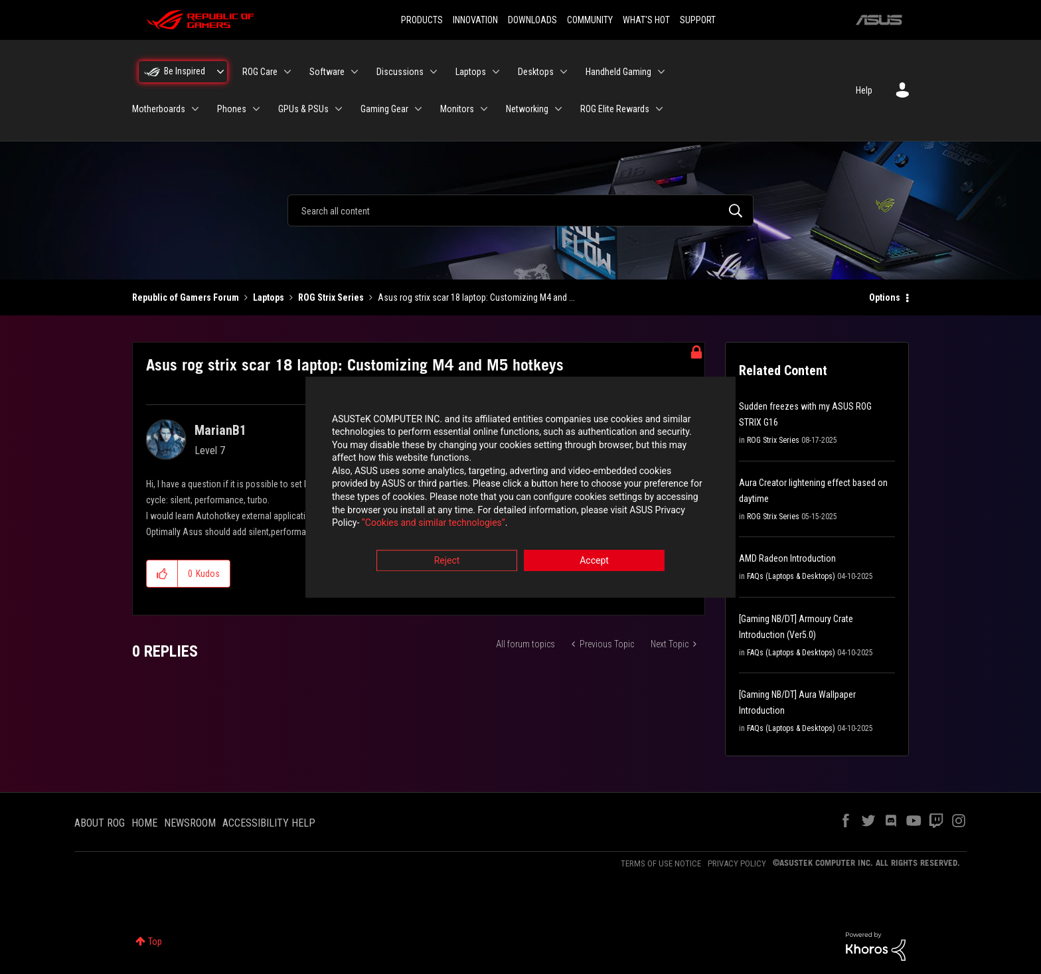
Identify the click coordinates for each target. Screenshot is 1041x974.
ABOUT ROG (99, 823)
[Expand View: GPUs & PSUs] (338, 109)
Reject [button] (447, 560)
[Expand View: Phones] (256, 109)
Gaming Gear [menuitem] (384, 109)
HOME (144, 823)
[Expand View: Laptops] (496, 71)
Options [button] (884, 297)
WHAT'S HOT (646, 20)
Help (864, 90)
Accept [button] (594, 560)
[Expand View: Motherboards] (195, 109)
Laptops (268, 297)
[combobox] (520, 210)
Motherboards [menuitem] (158, 109)
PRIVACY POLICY (737, 863)
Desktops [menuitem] (536, 71)
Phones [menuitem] (231, 109)
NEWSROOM (190, 823)
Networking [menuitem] (527, 109)
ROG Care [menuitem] (260, 71)
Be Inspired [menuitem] (184, 71)
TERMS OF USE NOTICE (661, 863)
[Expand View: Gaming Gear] (418, 109)
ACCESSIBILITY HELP (268, 823)
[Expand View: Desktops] (563, 71)
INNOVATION (475, 20)
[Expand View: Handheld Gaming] (661, 71)
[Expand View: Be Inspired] (220, 71)
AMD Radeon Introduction (787, 558)
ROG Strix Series (331, 297)
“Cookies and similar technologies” (433, 523)
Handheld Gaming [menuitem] (618, 71)
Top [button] (155, 941)
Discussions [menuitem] (400, 71)
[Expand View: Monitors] (484, 109)
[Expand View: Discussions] (433, 71)
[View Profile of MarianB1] (220, 430)
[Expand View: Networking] (558, 109)
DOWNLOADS (532, 20)
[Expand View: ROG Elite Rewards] (659, 109)
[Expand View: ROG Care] (287, 71)
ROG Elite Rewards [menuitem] (614, 109)
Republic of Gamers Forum (185, 297)
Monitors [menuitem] (457, 109)
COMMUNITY (590, 20)
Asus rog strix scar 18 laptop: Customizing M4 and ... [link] (476, 297)
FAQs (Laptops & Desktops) (791, 576)
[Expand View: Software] (354, 71)
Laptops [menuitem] (470, 71)
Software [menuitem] (327, 71)
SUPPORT (698, 20)
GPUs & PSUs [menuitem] (303, 109)
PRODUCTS (422, 20)
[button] (162, 573)
